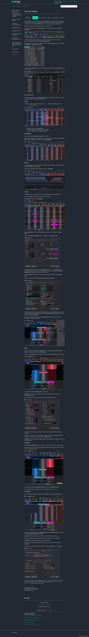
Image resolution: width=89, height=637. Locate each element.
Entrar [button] (75, 1)
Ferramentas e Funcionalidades (22, 6)
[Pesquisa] (68, 6)
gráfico (47, 580)
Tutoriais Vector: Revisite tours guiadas (17, 34)
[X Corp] (26, 598)
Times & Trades (58, 581)
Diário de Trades (15, 51)
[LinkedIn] (28, 598)
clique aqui (55, 489)
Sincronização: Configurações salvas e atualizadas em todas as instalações (16, 14)
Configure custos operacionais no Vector (16, 38)
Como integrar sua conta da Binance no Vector (33, 617)
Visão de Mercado (27, 621)
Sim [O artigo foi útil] (41, 604)
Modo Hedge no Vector (16, 27)
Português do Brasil (58, 2)
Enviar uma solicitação (67, 1)
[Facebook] (24, 598)
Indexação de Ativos (16, 30)
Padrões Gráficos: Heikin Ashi (30, 624)
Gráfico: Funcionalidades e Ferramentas (32, 619)
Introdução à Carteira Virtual (16, 20)
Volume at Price (27, 583)
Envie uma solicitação (48, 610)
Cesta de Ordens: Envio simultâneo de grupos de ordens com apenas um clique (16, 44)
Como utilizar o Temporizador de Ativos (16, 24)
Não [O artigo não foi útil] (47, 604)
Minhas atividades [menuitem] (58, 1)
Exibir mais (14, 54)
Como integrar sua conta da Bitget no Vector (32, 615)
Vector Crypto (14, 6)
